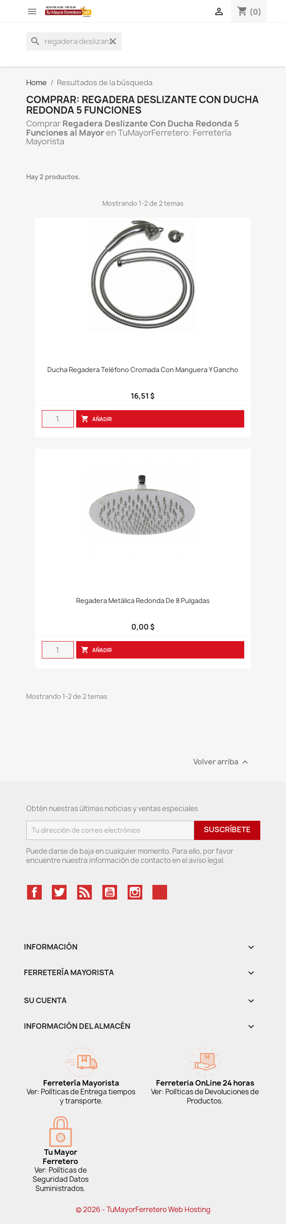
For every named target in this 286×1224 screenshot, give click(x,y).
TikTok (159, 892)
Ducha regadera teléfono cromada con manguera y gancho (142, 370)
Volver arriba (222, 762)
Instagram (135, 892)
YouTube (109, 892)
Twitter (59, 892)
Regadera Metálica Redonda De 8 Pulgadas (143, 601)
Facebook (34, 892)
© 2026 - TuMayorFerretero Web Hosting (143, 1209)
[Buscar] (74, 41)
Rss (84, 892)
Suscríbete (227, 829)
